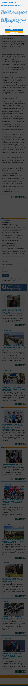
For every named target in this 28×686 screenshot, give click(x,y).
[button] (9, 2)
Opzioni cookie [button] (14, 32)
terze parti (16, 11)
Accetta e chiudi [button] (14, 29)
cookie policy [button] (9, 10)
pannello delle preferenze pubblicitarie (16, 26)
